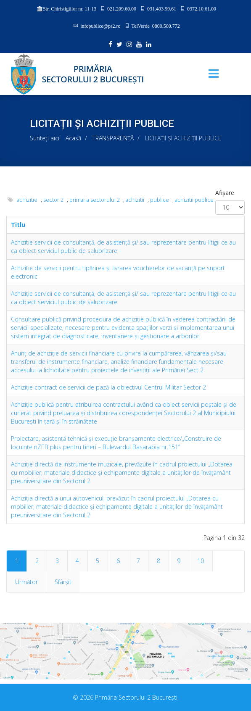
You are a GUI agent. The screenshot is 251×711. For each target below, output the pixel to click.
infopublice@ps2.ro (100, 25)
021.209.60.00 (121, 8)
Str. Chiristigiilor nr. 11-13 (69, 8)
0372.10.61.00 (201, 8)
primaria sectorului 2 (94, 199)
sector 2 (53, 199)
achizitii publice (194, 199)
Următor (26, 582)
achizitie (27, 199)
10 (200, 561)
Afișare (224, 193)
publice (159, 199)
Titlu (18, 225)
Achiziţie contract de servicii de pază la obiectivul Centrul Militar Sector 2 (108, 387)
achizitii (135, 199)
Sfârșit (63, 582)
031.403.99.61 (161, 8)
